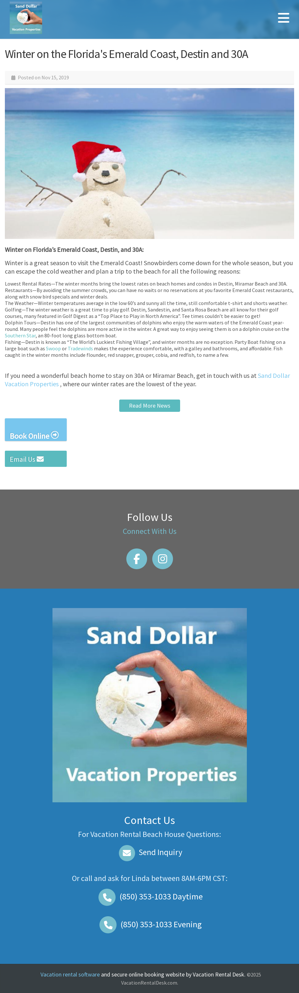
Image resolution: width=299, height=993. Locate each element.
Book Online (34, 435)
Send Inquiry (149, 852)
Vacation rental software (70, 974)
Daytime (150, 896)
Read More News (149, 405)
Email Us (27, 459)
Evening (150, 924)
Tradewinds (80, 348)
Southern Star (20, 335)
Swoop (53, 348)
